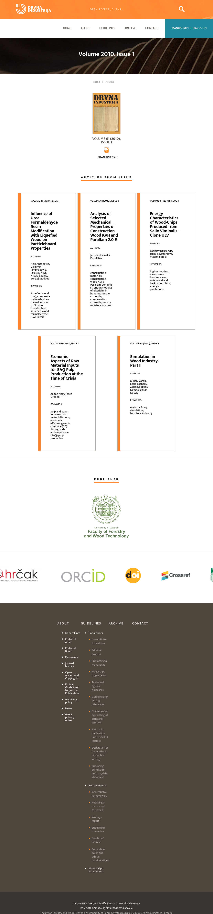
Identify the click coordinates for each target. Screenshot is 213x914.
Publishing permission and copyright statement (100, 772)
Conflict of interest (98, 840)
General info (72, 633)
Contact (151, 28)
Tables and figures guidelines (98, 686)
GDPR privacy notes (69, 717)
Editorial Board (70, 650)
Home (67, 28)
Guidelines (107, 28)
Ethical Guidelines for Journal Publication (72, 689)
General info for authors (99, 641)
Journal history (69, 665)
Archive (130, 28)
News (68, 708)
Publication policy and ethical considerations (100, 855)
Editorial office (70, 641)
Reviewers (71, 657)
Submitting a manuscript (99, 663)
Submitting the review (98, 829)
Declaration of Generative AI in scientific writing (100, 753)
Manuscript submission (96, 870)
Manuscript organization (99, 673)
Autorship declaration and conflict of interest (100, 735)
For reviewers (97, 785)
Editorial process (96, 652)
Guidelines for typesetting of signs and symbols (100, 717)
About (85, 28)
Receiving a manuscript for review (98, 806)
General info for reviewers (99, 794)
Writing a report (97, 819)
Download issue (108, 157)
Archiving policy (71, 701)
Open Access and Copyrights (72, 675)
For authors (96, 633)
